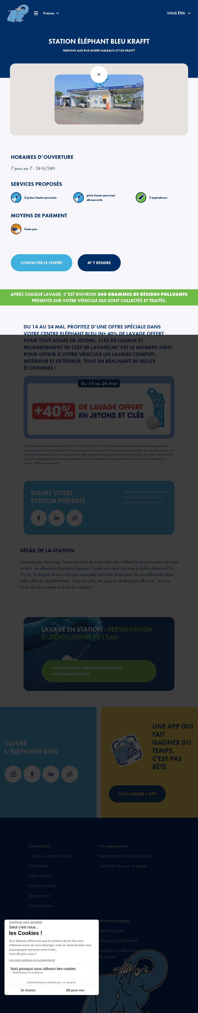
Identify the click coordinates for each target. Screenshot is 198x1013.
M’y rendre (99, 262)
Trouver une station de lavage (51, 855)
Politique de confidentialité (118, 940)
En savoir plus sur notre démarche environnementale (91, 664)
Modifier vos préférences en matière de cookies (126, 953)
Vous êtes (179, 13)
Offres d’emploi (40, 875)
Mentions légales (112, 930)
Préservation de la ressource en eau (126, 855)
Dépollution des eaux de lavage (123, 865)
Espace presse (40, 895)
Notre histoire (39, 865)
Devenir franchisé (42, 885)
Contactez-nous (40, 905)
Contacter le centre (41, 262)
